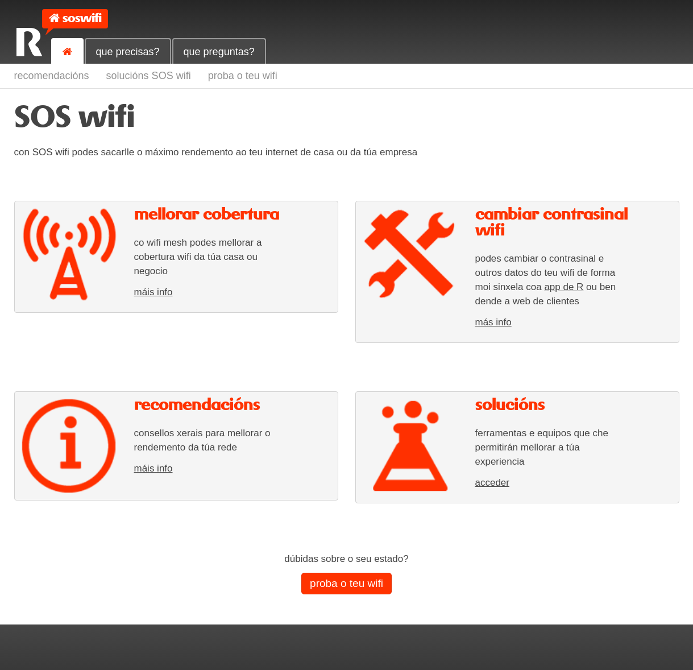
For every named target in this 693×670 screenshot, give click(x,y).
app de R (563, 287)
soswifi (82, 18)
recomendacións (51, 75)
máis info (153, 292)
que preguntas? (219, 51)
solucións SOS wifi (148, 75)
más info (493, 322)
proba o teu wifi (242, 75)
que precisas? (128, 51)
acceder (492, 482)
